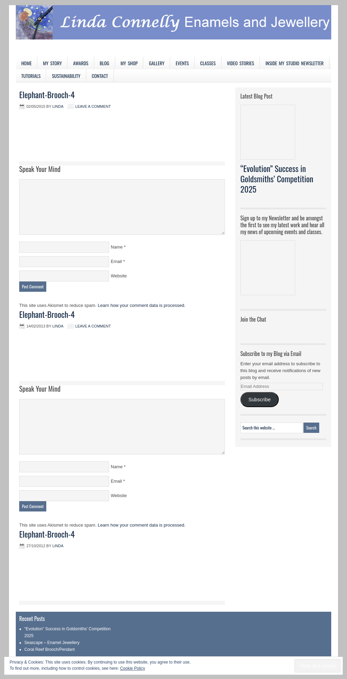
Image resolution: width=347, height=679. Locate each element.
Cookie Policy (132, 668)
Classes (208, 63)
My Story (52, 63)
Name (117, 247)
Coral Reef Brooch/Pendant (49, 649)
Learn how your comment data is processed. (142, 305)
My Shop (129, 63)
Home (26, 63)
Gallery (156, 63)
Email (116, 261)
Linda (57, 106)
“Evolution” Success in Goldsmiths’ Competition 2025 (276, 178)
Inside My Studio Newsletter (294, 63)
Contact (100, 75)
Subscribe (259, 399)
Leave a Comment (93, 106)
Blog (104, 63)
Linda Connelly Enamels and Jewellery (173, 31)
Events (182, 63)
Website (119, 275)
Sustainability (66, 75)
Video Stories (240, 63)
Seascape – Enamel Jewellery (52, 642)
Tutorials (30, 75)
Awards (80, 63)
